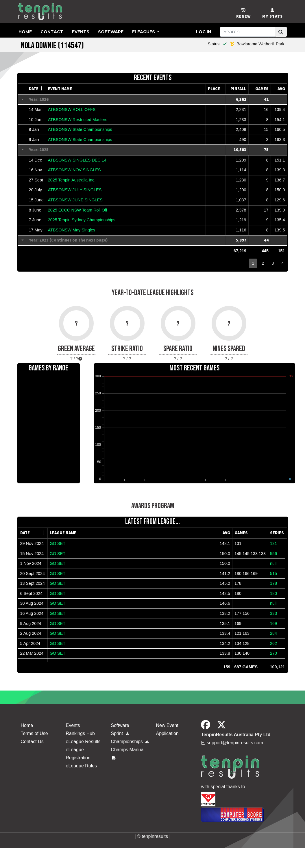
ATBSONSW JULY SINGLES (75, 190)
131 (273, 543)
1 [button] (253, 263)
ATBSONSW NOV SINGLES (74, 170)
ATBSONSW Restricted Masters (77, 119)
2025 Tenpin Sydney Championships (81, 220)
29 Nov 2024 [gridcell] (32, 543)
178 (273, 583)
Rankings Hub (80, 733)
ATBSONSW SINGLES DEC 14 (77, 160)
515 (273, 573)
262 (273, 643)
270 (273, 653)
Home (25, 31)
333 (273, 613)
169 (273, 623)
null (273, 563)
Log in (203, 31)
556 (273, 553)
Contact (51, 31)
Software (110, 31)
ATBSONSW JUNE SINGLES (75, 200)
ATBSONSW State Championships (80, 129)
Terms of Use (34, 733)
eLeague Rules (81, 765)
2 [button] (263, 263)
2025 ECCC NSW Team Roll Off (77, 210)
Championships (130, 741)
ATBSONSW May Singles (71, 230)
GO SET (57, 543)
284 (273, 633)
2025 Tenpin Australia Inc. (72, 180)
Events (80, 31)
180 (273, 593)
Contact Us (32, 741)
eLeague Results (83, 741)
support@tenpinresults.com (235, 742)
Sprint (120, 733)
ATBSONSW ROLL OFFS (72, 109)
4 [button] (282, 263)
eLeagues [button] (144, 31)
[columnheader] (36, 89)
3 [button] (272, 263)
